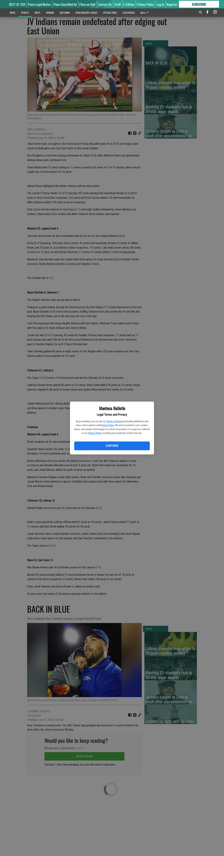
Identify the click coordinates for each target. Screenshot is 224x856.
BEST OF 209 (17, 4)
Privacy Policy (107, 425)
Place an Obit (87, 4)
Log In (160, 4)
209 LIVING (64, 12)
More (145, 12)
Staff (117, 4)
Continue (112, 445)
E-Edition (128, 4)
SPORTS (25, 12)
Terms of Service (114, 421)
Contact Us (105, 4)
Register (172, 4)
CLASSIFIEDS (128, 12)
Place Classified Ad (65, 4)
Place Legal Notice (39, 4)
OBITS (37, 12)
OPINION (50, 12)
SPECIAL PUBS (110, 12)
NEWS (12, 12)
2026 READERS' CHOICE (86, 12)
